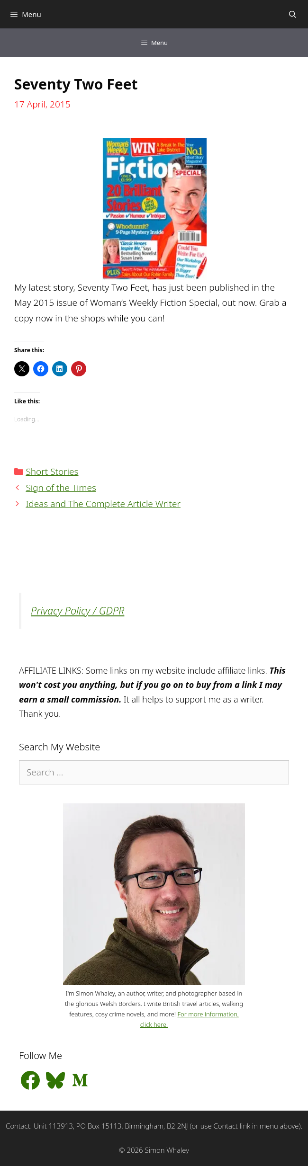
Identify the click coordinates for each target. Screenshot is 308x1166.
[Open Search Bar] (292, 14)
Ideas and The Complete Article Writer (103, 504)
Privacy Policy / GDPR (77, 610)
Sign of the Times (61, 487)
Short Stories (52, 471)
